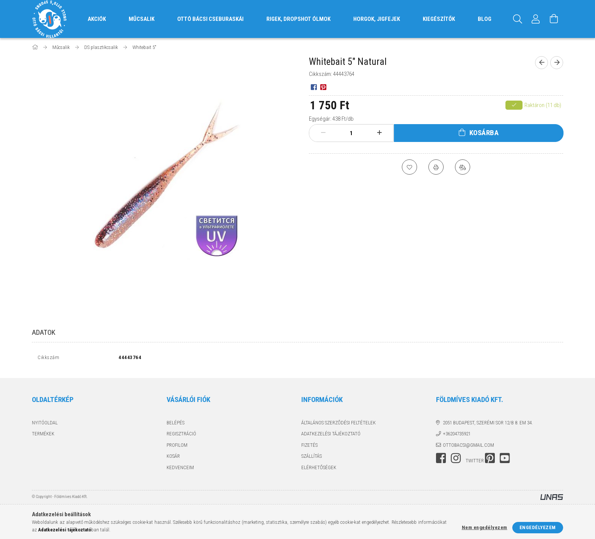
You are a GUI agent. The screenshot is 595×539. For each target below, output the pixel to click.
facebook (441, 458)
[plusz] (379, 133)
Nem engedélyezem (484, 527)
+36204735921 (457, 434)
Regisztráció (181, 434)
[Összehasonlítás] (462, 167)
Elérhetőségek (318, 467)
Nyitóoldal (45, 423)
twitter (475, 460)
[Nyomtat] (436, 167)
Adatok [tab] (43, 332)
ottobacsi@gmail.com (468, 445)
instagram (456, 458)
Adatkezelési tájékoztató (330, 434)
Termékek (43, 434)
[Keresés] (517, 19)
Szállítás (311, 456)
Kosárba (484, 132)
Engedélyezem (537, 527)
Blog (484, 19)
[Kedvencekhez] (409, 167)
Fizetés (309, 445)
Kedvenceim (180, 467)
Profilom (177, 445)
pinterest (490, 458)
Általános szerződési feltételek (338, 423)
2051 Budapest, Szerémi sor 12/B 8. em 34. (488, 423)
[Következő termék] (556, 62)
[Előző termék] (541, 62)
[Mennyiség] (351, 133)
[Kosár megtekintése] (554, 19)
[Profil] (536, 19)
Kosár (173, 456)
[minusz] (323, 133)
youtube (505, 458)
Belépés (175, 423)
